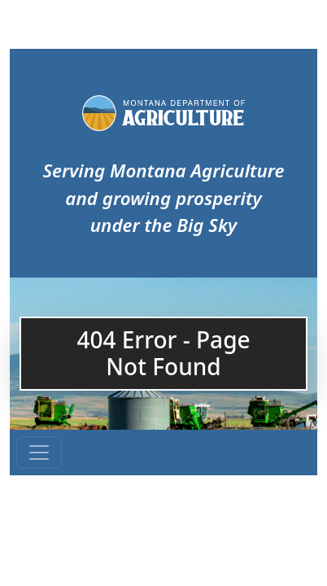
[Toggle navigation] (39, 452)
